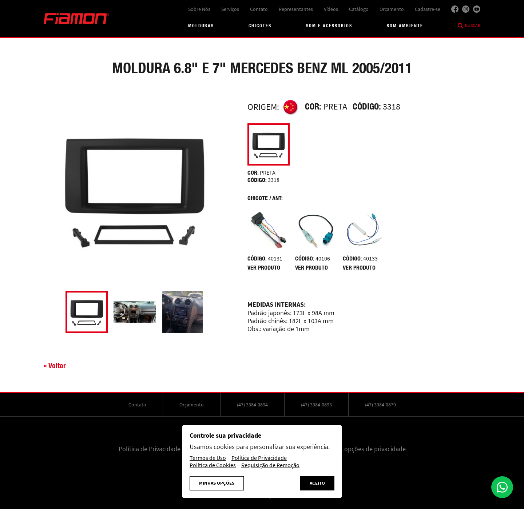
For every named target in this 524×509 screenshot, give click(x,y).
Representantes (296, 9)
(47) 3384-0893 (316, 404)
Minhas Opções (216, 483)
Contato (259, 9)
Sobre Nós (199, 9)
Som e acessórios (329, 25)
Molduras (201, 25)
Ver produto (263, 267)
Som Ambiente (405, 25)
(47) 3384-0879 (380, 404)
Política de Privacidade (149, 449)
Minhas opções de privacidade (364, 449)
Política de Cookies (213, 465)
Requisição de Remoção (270, 465)
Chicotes (260, 25)
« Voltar (55, 365)
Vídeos (331, 9)
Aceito (317, 483)
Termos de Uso (208, 458)
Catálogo (359, 9)
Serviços (230, 9)
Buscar (472, 25)
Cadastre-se (427, 9)
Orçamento (392, 9)
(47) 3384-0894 (252, 404)
